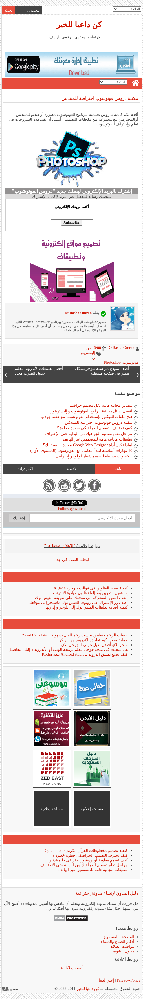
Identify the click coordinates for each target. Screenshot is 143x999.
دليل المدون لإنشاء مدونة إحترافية (106, 893)
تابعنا (117, 469)
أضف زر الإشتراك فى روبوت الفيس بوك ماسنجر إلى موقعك (77, 602)
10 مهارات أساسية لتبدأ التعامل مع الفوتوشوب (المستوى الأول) (81, 450)
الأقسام (71, 469)
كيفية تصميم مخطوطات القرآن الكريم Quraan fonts (86, 850)
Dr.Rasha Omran (77, 313)
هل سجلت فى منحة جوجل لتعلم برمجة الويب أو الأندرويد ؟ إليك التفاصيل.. (66, 649)
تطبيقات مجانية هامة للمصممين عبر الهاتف (97, 439)
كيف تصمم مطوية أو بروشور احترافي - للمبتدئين (87, 860)
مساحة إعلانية (91, 809)
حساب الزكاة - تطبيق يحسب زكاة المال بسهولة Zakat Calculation (74, 635)
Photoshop (112, 362)
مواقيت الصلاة (122, 946)
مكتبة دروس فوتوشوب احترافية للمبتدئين (99, 98)
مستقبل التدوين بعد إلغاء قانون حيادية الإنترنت (90, 593)
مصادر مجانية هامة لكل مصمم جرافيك (100, 405)
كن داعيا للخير (78, 24)
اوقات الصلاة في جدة (71, 560)
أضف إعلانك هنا (70, 968)
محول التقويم (123, 951)
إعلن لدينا (106, 980)
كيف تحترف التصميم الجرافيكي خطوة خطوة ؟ (94, 428)
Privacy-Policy (128, 980)
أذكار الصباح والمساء (117, 942)
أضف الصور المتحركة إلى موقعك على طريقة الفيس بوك (81, 598)
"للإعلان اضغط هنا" (59, 546)
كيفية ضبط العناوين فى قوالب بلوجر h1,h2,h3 (90, 588)
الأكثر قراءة (25, 469)
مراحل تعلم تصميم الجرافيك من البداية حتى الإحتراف (88, 434)
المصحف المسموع (119, 937)
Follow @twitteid (71, 509)
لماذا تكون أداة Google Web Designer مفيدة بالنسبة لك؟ (87, 445)
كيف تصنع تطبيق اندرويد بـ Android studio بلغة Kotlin (84, 654)
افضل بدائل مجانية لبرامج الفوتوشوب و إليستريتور (91, 411)
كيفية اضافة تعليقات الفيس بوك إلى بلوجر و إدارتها (86, 607)
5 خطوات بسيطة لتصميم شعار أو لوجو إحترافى (93, 456)
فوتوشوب (130, 362)
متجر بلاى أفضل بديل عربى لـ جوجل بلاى (94, 645)
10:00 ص (93, 348)
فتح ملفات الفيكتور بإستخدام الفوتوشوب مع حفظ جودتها (86, 417)
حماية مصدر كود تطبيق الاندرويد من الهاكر (93, 640)
